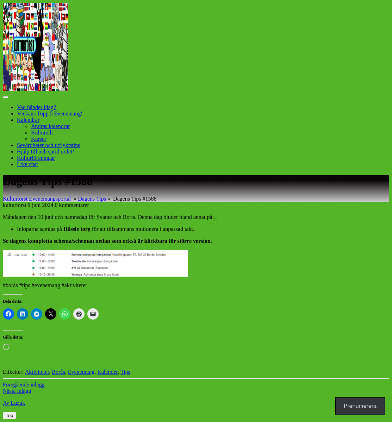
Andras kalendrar (50, 126)
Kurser (38, 139)
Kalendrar (28, 120)
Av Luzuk (14, 403)
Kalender (107, 372)
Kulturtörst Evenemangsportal (37, 199)
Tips (125, 372)
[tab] (5, 97)
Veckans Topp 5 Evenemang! (50, 113)
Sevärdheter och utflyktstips (48, 145)
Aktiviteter (37, 372)
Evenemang (81, 372)
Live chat (27, 164)
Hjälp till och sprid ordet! (45, 152)
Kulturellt (42, 133)
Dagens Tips (92, 199)
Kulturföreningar (36, 158)
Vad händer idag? (36, 107)
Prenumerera (360, 406)
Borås (58, 372)
